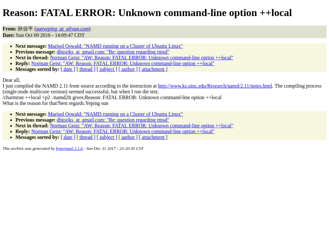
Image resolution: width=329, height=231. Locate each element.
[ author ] (128, 69)
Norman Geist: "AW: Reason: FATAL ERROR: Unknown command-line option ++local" (142, 57)
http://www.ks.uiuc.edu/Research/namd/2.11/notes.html (215, 86)
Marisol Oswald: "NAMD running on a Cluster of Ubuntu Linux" (115, 46)
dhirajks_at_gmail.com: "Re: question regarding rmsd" (113, 52)
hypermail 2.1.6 (69, 148)
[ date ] (68, 69)
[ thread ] (85, 69)
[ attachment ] (153, 69)
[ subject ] (107, 69)
